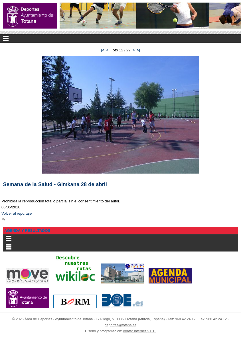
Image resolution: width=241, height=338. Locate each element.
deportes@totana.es (120, 325)
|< (102, 50)
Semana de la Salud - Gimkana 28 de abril (55, 184)
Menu (120, 38)
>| (138, 50)
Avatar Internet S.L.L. (139, 331)
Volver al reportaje (16, 213)
